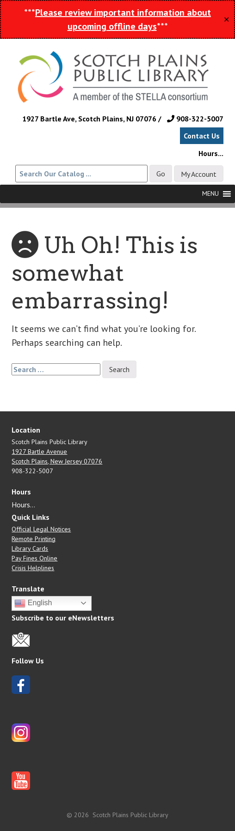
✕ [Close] (226, 19)
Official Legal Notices (41, 529)
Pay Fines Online (34, 558)
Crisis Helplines (33, 568)
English (33, 603)
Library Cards (30, 548)
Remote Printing (34, 539)
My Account (198, 174)
